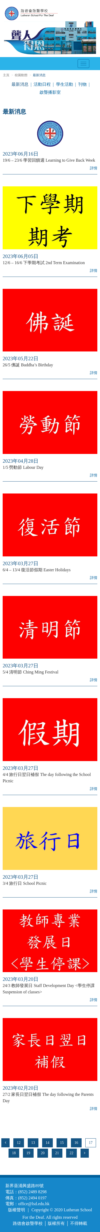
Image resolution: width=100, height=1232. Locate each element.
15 (62, 1143)
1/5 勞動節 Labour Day (23, 467)
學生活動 (64, 84)
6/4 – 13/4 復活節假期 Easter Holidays (37, 570)
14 (47, 1143)
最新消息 (20, 84)
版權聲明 (16, 1210)
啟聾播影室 (50, 92)
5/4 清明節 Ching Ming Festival (30, 672)
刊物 (82, 84)
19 (28, 1153)
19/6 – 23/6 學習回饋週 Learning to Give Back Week (49, 160)
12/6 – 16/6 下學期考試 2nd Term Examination (44, 262)
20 (43, 1153)
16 (76, 1143)
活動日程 (42, 84)
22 (71, 1153)
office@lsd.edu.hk (34, 1203)
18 (14, 1153)
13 (33, 1143)
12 (19, 1143)
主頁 (6, 75)
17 (91, 1143)
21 (57, 1153)
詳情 (93, 168)
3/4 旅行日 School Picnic (25, 883)
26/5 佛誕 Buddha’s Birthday (28, 365)
